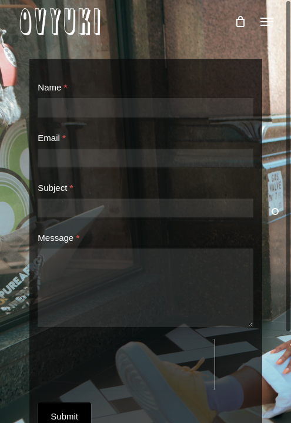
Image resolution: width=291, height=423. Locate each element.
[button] (266, 22)
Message (58, 238)
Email (52, 138)
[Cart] (240, 21)
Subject (55, 188)
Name (52, 87)
